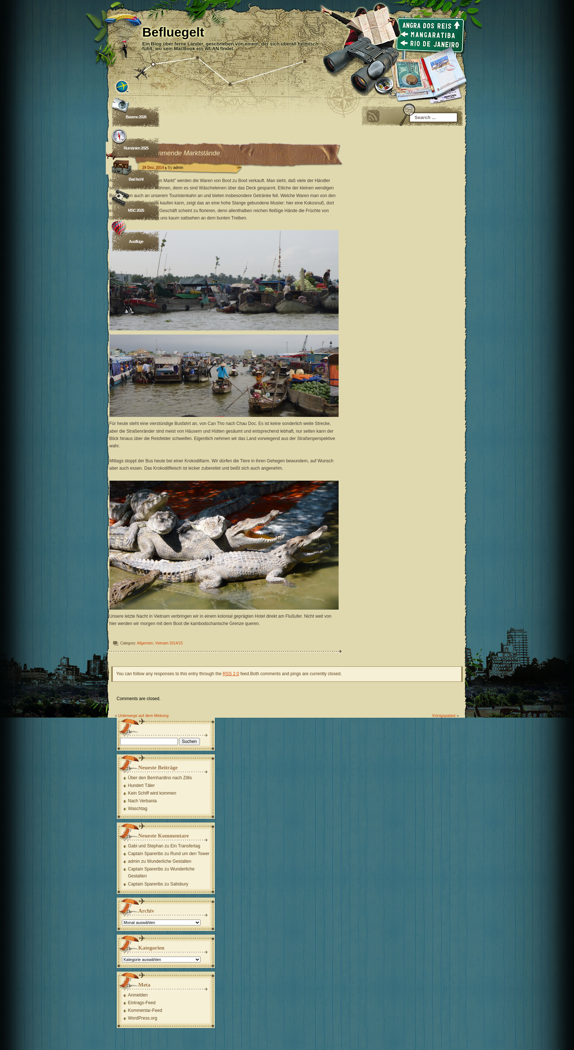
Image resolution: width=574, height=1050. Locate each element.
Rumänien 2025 (136, 148)
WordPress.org (142, 1018)
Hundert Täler (141, 785)
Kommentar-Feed (145, 1010)
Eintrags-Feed (142, 1002)
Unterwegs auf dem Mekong (143, 715)
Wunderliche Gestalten (169, 861)
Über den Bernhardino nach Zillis (160, 777)
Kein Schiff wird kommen (152, 793)
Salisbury (179, 884)
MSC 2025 (136, 210)
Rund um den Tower (189, 853)
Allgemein (145, 643)
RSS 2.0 (231, 673)
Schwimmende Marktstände (179, 153)
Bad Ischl (136, 179)
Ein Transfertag (185, 845)
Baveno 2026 (136, 117)
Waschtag (138, 808)
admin (178, 168)
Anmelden (138, 995)
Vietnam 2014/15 (169, 643)
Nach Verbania (142, 800)
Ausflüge (136, 241)
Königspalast (444, 715)
